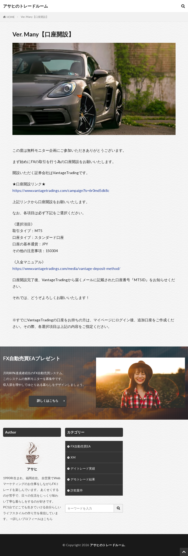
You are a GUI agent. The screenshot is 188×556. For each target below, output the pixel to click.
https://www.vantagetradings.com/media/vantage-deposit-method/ (66, 268)
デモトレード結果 (83, 479)
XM (73, 457)
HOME (11, 17)
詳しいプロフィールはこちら (33, 519)
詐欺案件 (77, 491)
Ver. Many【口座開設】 (35, 16)
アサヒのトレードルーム (25, 6)
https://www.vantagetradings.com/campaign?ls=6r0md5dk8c (60, 190)
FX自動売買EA (81, 446)
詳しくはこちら (47, 400)
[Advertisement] (156, 453)
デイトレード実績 (83, 468)
